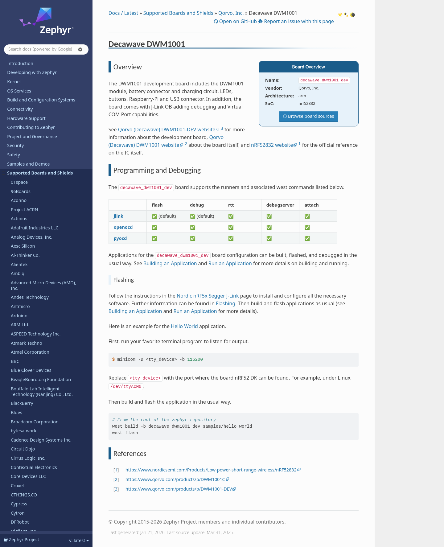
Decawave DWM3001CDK (39, 97)
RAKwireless (23, 115)
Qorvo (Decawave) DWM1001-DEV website (167, 129)
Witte (16, 510)
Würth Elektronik (28, 483)
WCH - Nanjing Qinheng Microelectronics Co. (35, 470)
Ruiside (18, 179)
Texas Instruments (30, 377)
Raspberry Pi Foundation (36, 124)
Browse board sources (310, 116)
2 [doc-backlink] (116, 479)
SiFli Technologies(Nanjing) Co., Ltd (43, 273)
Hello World (184, 326)
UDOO (17, 404)
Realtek (18, 143)
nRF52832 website (272, 145)
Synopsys (20, 303)
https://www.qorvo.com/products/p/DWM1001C (175, 479)
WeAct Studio (25, 492)
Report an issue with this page (298, 21)
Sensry (18, 243)
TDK (15, 349)
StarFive (19, 331)
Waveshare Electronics (34, 459)
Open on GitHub (237, 21)
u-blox (17, 395)
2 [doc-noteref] (185, 143)
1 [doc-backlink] (116, 470)
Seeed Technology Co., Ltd (38, 225)
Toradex (19, 386)
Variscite (19, 422)
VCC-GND (20, 431)
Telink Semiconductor (33, 367)
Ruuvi (17, 188)
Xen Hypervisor (27, 528)
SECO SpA (21, 216)
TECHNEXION (25, 358)
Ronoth (18, 170)
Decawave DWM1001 (34, 63)
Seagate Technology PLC (36, 207)
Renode (19, 161)
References (29, 88)
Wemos (18, 501)
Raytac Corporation (31, 134)
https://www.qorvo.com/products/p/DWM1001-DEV (178, 489)
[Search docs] (46, 49)
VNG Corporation (28, 450)
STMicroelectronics (30, 322)
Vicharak (20, 440)
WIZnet (18, 519)
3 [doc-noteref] (222, 128)
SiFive (17, 261)
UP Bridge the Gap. (31, 413)
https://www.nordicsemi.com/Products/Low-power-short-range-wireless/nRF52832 (211, 470)
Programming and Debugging (43, 80)
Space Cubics (24, 197)
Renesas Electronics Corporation (44, 152)
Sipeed (18, 294)
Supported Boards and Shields (178, 13)
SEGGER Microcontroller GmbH (43, 234)
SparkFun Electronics (32, 312)
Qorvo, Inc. (231, 13)
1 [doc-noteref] (299, 143)
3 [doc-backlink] (116, 489)
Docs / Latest (123, 13)
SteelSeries (22, 340)
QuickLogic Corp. (28, 106)
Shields (18, 252)
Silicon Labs (23, 285)
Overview (28, 71)
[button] (80, 49)
